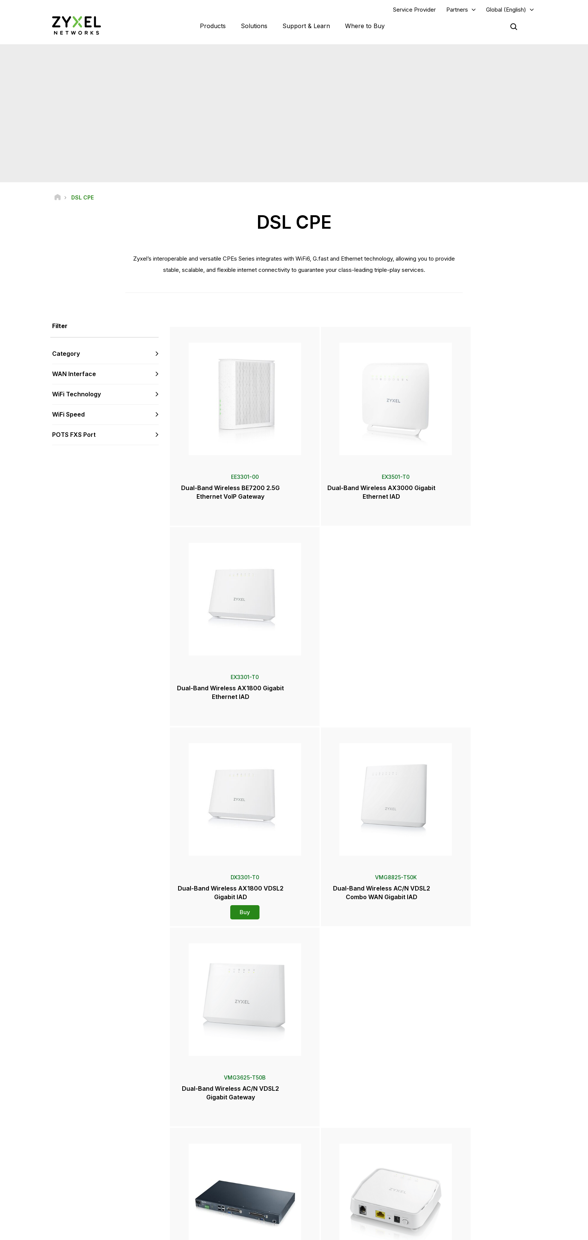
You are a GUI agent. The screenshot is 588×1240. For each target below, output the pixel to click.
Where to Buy (365, 26)
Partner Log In (449, 1112)
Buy (230, 713)
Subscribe (145, 1142)
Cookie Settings (517, 1231)
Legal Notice (379, 1231)
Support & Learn (306, 26)
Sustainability (448, 1179)
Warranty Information (216, 1149)
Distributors (326, 1137)
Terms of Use (422, 1231)
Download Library (213, 1137)
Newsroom (329, 1154)
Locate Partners (331, 1124)
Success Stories (452, 1192)
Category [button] (66, 354)
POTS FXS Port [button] (74, 435)
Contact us (294, 1056)
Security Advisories (215, 1162)
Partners (457, 9)
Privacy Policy (468, 1231)
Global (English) (506, 9)
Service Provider (414, 9)
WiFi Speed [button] (68, 415)
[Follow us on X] (115, 1188)
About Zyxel (447, 1167)
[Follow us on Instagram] (134, 1188)
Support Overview (214, 1112)
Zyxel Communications (459, 1204)
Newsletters (327, 1192)
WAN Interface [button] (74, 375)
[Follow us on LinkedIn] (97, 1188)
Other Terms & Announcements (228, 1174)
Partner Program (452, 1124)
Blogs (320, 1204)
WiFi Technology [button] (76, 395)
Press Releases (331, 1167)
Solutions (254, 26)
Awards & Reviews (334, 1179)
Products (213, 26)
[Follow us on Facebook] (58, 1188)
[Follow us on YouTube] (78, 1188)
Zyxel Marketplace (334, 1112)
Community (206, 1124)
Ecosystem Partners (456, 1137)
